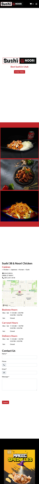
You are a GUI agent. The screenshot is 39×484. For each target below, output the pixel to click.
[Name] (19, 357)
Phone (4, 361)
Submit (5, 402)
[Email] (21, 372)
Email (4, 369)
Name (4, 354)
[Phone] (21, 365)
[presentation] (15, 395)
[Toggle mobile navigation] (36, 4)
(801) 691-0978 (8, 278)
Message (5, 377)
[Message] (19, 384)
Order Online (19, 72)
